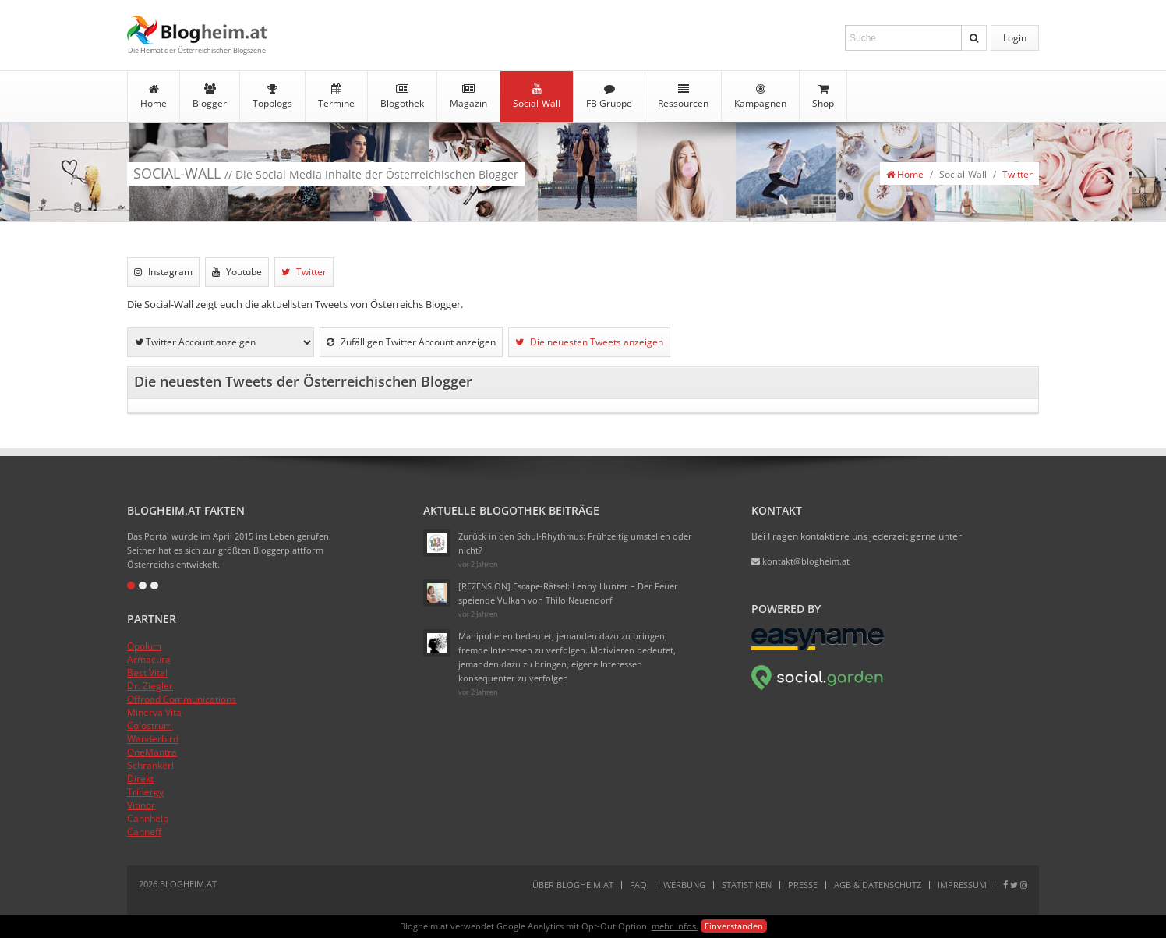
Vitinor (141, 805)
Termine (336, 96)
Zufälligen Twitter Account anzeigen (411, 342)
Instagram (163, 271)
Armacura (149, 659)
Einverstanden (734, 926)
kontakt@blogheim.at (800, 561)
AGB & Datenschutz (877, 884)
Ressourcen (683, 96)
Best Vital (147, 672)
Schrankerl (150, 765)
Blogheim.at (197, 30)
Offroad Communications (181, 699)
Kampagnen (760, 96)
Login (1014, 37)
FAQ (638, 884)
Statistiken (747, 884)
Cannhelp (147, 818)
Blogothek (402, 96)
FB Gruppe (609, 96)
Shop (823, 96)
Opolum (144, 646)
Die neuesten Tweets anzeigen (589, 342)
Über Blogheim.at (572, 884)
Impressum (962, 884)
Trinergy (145, 791)
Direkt (140, 778)
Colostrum (149, 725)
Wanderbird (152, 738)
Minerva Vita (154, 712)
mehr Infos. (675, 926)
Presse (803, 884)
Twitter (1017, 174)
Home (153, 96)
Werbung (684, 884)
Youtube (237, 271)
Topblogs (272, 96)
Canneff (144, 831)
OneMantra (152, 752)
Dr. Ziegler (150, 685)
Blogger (210, 96)
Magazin (468, 96)
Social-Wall (536, 96)
